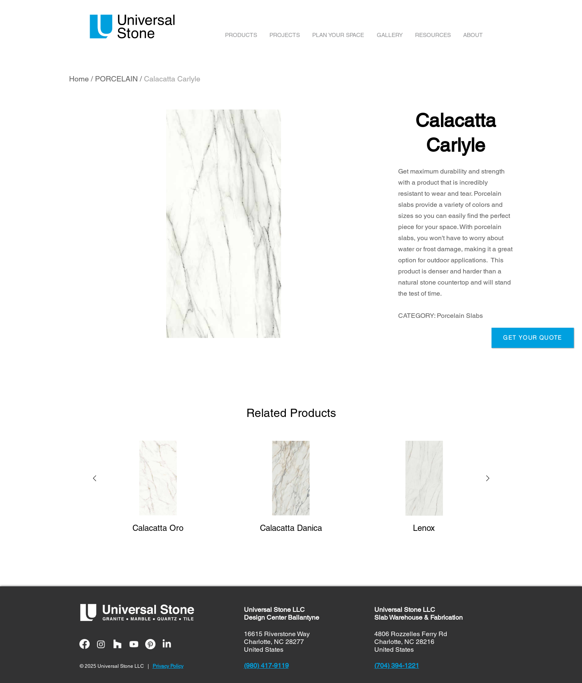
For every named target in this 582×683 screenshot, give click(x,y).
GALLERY (390, 35)
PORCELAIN (116, 78)
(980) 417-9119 (266, 665)
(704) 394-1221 (396, 665)
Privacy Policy (168, 666)
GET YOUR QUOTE (532, 337)
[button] (95, 479)
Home (79, 78)
